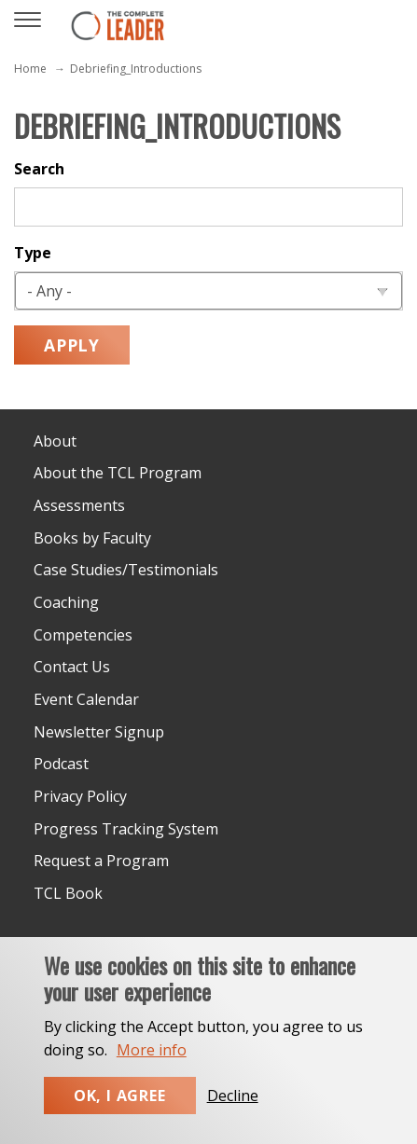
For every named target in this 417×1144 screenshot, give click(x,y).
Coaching (66, 602)
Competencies (83, 635)
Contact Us (72, 666)
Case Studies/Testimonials (126, 569)
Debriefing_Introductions (136, 68)
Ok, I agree (120, 1117)
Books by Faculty (92, 538)
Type (32, 252)
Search (39, 169)
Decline (232, 1117)
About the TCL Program (118, 472)
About (55, 441)
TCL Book (68, 893)
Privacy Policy (80, 796)
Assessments (79, 505)
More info (152, 1071)
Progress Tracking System (126, 829)
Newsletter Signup (99, 732)
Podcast (61, 763)
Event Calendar (86, 699)
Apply (72, 345)
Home (30, 68)
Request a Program (101, 860)
